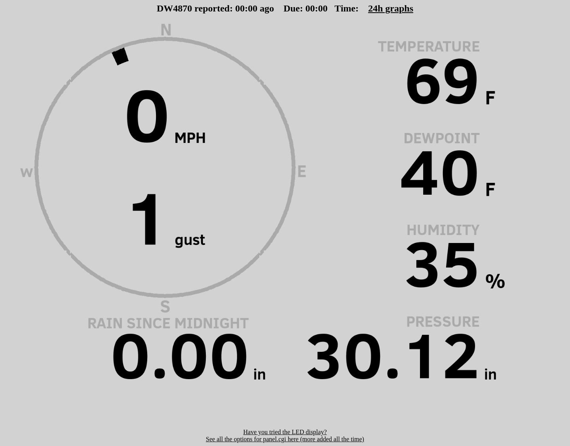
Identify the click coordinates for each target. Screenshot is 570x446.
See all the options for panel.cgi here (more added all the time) (285, 439)
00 (240, 8)
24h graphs (390, 8)
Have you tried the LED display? (285, 432)
